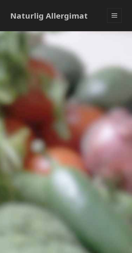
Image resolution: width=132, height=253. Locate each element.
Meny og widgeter (114, 22)
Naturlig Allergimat (49, 15)
